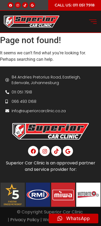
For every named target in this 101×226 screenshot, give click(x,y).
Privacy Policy (24, 220)
